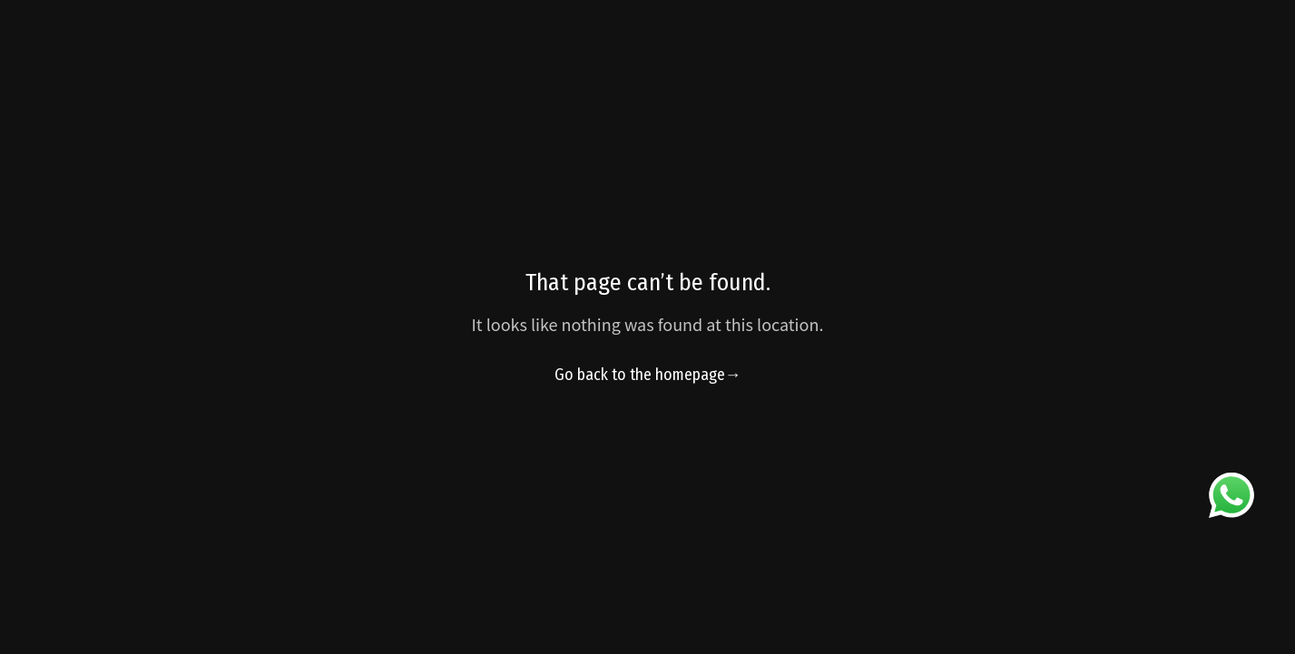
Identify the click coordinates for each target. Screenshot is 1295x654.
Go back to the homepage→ (647, 375)
